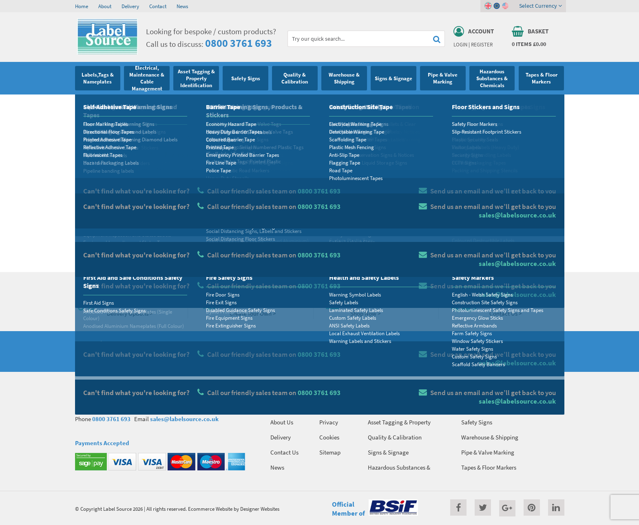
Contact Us (284, 452)
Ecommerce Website (210, 508)
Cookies (329, 437)
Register (482, 44)
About (104, 6)
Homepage (130, 247)
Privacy (328, 422)
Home (81, 6)
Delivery (130, 6)
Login (460, 44)
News (182, 6)
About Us (281, 422)
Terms (326, 407)
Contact (157, 6)
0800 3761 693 (238, 43)
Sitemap (330, 452)
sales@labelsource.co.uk (184, 419)
